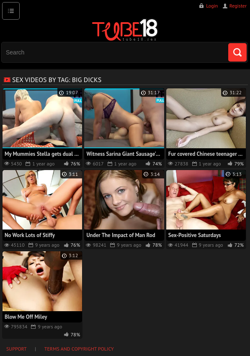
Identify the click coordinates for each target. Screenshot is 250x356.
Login (212, 6)
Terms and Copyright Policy (79, 349)
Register (238, 6)
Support (16, 349)
